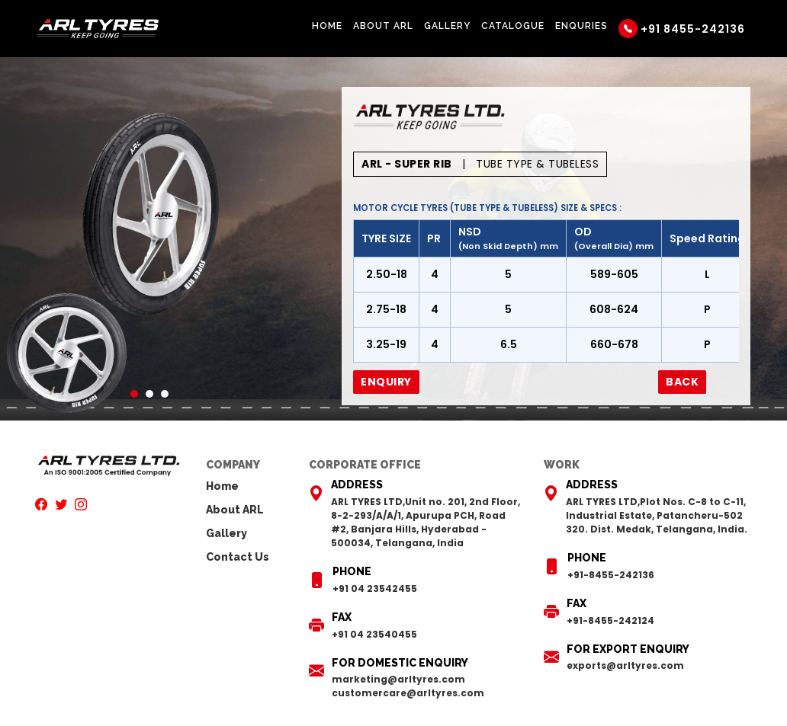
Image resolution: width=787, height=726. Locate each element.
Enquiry (386, 381)
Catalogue (512, 26)
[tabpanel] (149, 214)
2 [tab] (149, 394)
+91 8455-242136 (681, 28)
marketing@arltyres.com (398, 679)
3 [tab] (165, 394)
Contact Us (237, 557)
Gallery (447, 26)
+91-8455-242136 (610, 574)
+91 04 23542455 (374, 588)
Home (327, 26)
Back (682, 381)
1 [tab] (134, 394)
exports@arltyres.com (625, 665)
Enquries (581, 26)
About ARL (383, 26)
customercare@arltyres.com (408, 692)
